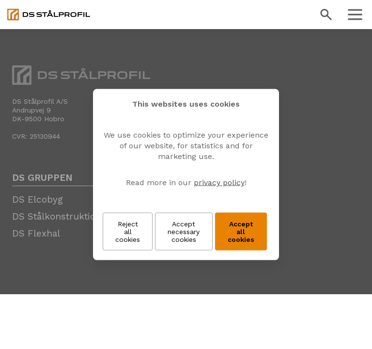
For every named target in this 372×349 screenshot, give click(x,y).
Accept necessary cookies (184, 231)
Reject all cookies (127, 231)
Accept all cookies (241, 231)
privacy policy (219, 182)
